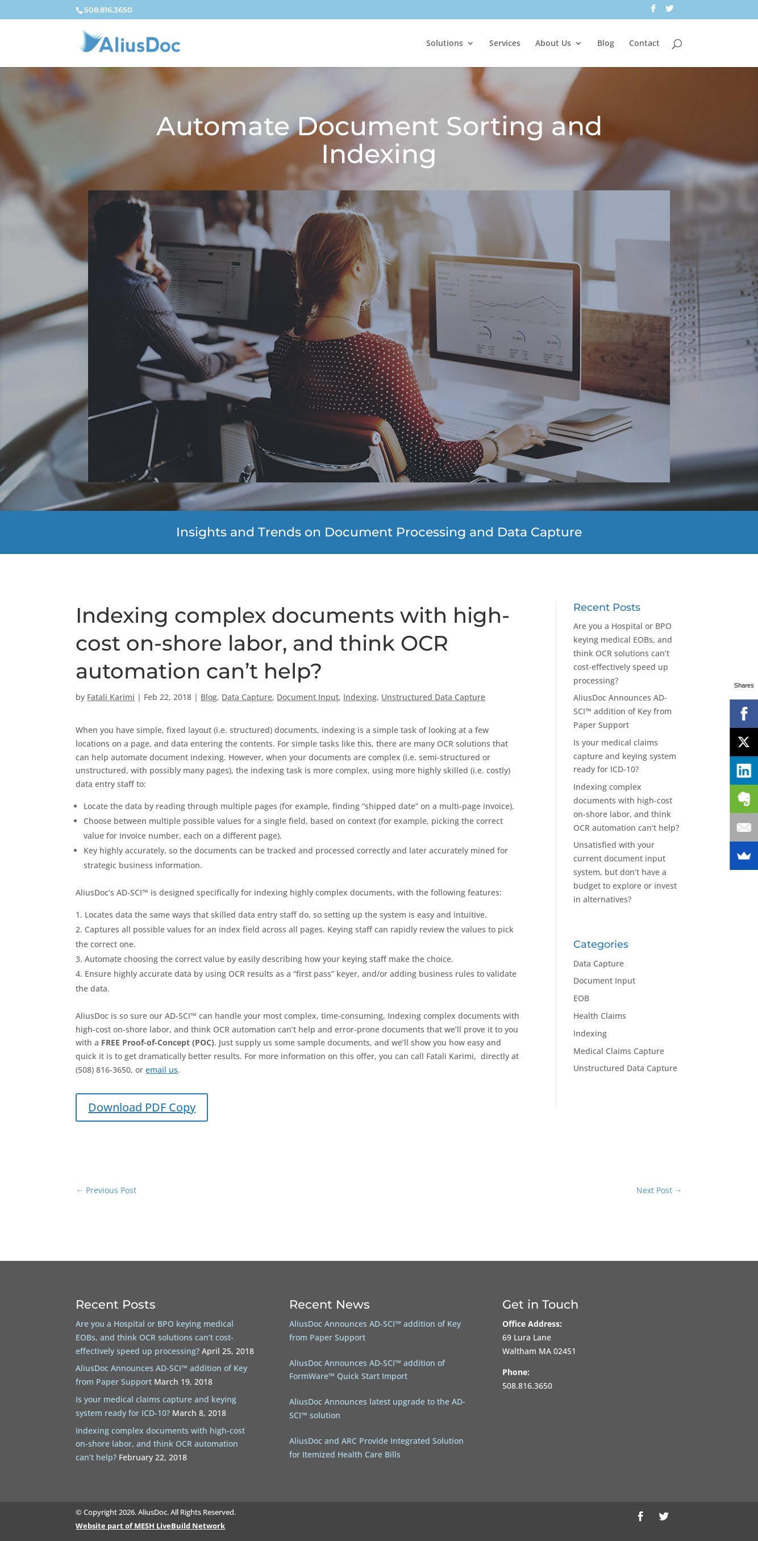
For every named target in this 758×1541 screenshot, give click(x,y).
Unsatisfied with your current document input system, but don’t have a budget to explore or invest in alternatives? (625, 871)
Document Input (308, 697)
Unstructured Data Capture (433, 697)
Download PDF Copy (141, 1107)
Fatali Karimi (111, 697)
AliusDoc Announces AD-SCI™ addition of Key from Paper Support (622, 711)
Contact (644, 43)
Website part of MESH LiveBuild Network (150, 1526)
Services (504, 43)
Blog (605, 43)
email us (161, 1069)
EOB (581, 998)
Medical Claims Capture (618, 1051)
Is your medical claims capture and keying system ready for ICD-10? (624, 756)
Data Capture (247, 697)
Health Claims (599, 1015)
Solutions (444, 43)
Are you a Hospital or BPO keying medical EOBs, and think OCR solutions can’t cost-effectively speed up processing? (622, 652)
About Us (553, 43)
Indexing (360, 697)
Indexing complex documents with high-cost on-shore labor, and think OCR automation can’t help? (160, 1444)
